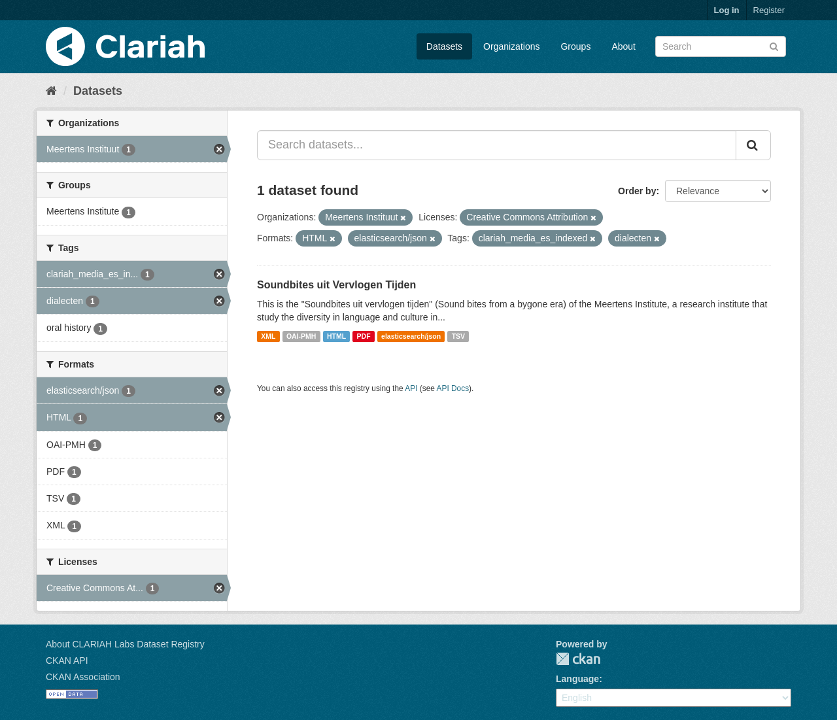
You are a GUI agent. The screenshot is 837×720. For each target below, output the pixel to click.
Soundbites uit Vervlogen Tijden (336, 284)
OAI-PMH (301, 336)
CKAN (578, 659)
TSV (458, 336)
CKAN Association (83, 677)
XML (268, 336)
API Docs (453, 388)
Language (577, 679)
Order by (637, 191)
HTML (336, 336)
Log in (727, 10)
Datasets (444, 46)
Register (769, 10)
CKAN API (67, 660)
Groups (575, 46)
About (623, 46)
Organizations (511, 46)
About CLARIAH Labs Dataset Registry (125, 644)
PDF (364, 336)
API (411, 388)
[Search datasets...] (496, 145)
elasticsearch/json (411, 336)
